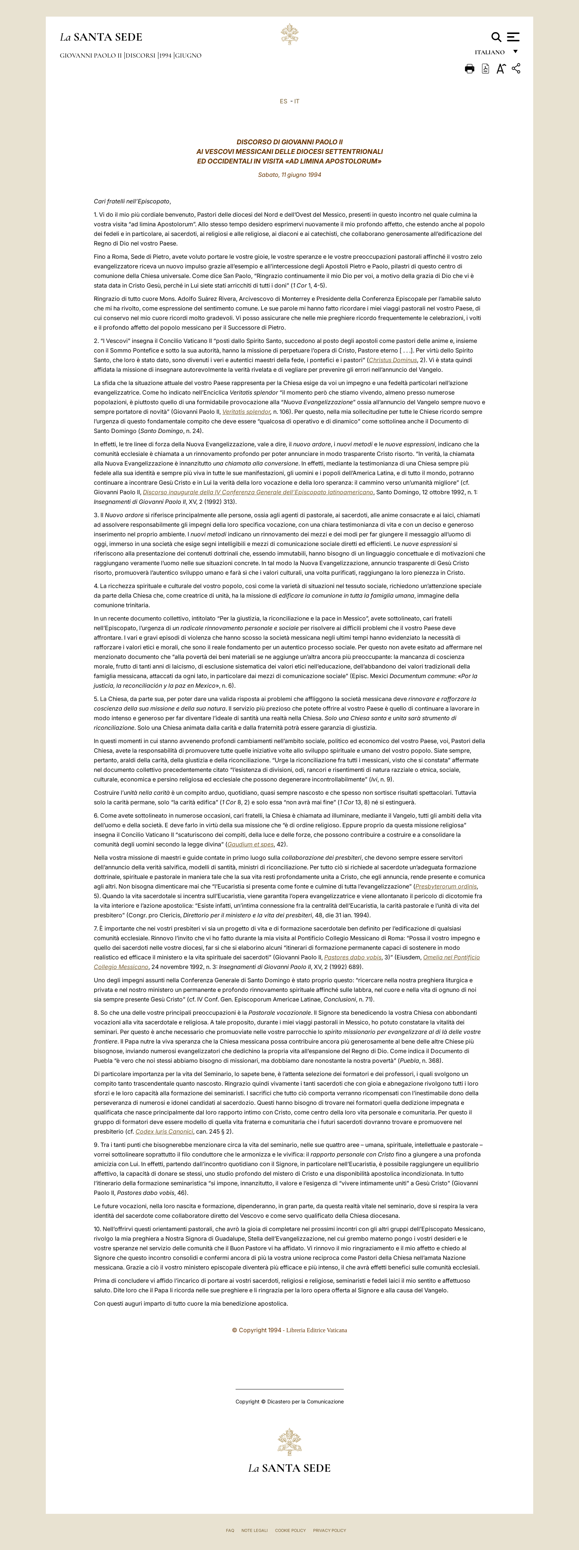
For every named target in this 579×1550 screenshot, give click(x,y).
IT (296, 101)
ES (283, 101)
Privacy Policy (329, 1530)
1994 (166, 55)
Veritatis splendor (246, 411)
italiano (491, 54)
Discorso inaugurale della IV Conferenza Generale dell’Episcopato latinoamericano (258, 492)
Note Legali (254, 1530)
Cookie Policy (290, 1530)
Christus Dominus (393, 360)
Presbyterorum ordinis (446, 886)
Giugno (188, 55)
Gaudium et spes (250, 844)
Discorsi (141, 55)
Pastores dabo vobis (352, 957)
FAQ (230, 1530)
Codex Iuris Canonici (164, 1131)
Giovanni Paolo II (91, 55)
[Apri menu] (512, 37)
